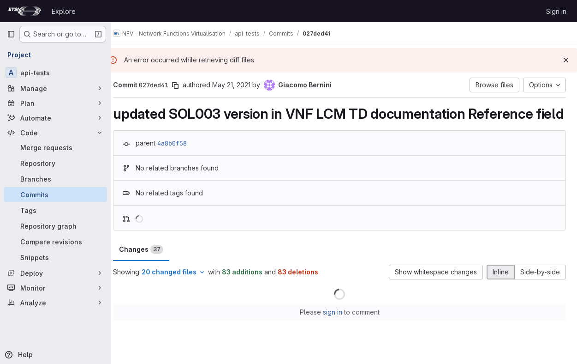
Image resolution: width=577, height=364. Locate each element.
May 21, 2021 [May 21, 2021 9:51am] (240, 85)
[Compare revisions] (55, 241)
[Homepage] (24, 11)
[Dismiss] (565, 60)
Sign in (556, 11)
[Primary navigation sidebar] (11, 34)
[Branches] (55, 178)
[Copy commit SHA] (184, 85)
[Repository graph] (55, 225)
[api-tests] (55, 72)
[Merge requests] (55, 147)
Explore (64, 11)
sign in (336, 330)
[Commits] (55, 194)
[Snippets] (55, 257)
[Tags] (55, 210)
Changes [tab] (150, 267)
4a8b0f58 (181, 160)
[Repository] (55, 163)
